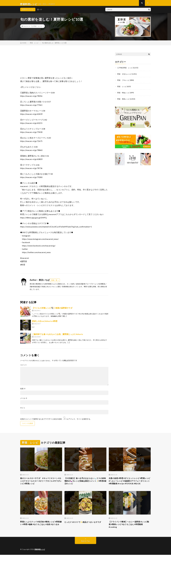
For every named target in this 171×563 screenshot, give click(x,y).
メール (23, 400)
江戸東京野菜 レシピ (125, 70)
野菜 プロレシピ (124, 82)
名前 (23, 391)
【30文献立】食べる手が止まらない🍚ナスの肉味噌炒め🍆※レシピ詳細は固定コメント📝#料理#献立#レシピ (84, 484)
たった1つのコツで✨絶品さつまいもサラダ (85, 530)
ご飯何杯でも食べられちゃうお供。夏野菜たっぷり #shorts (57, 336)
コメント (23, 367)
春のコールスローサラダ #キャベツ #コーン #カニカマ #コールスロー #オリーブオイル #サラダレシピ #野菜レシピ (40, 484)
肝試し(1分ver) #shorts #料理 (44, 323)
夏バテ (39, 12)
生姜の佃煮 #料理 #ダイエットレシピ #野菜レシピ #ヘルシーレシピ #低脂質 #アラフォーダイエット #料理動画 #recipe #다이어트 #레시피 (129, 485)
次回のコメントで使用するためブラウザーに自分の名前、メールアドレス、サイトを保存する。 (56, 421)
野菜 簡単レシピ (124, 101)
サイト (22, 410)
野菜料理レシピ (40, 558)
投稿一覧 (54, 282)
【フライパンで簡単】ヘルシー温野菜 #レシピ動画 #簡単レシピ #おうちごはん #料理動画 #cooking (129, 532)
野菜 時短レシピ (124, 95)
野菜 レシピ (38, 28)
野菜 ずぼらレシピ (124, 76)
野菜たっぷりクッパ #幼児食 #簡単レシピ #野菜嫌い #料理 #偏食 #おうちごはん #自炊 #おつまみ (40, 532)
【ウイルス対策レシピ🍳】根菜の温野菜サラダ (52, 310)
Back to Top (85, 549)
